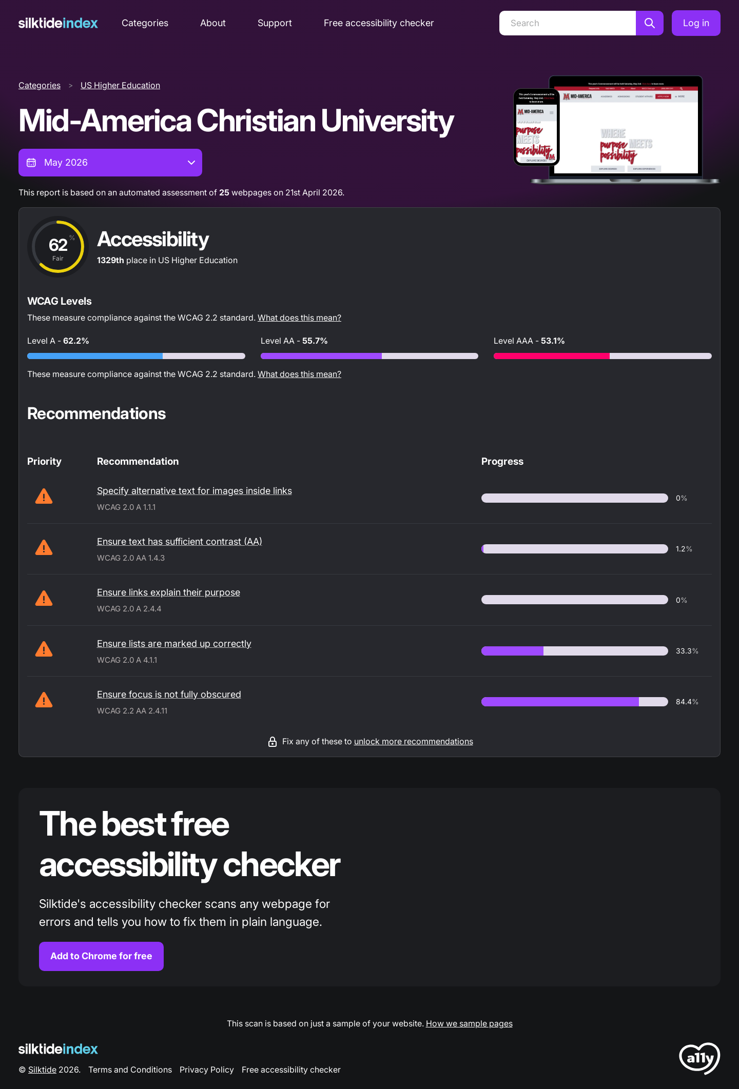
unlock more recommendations (413, 741)
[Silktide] (58, 22)
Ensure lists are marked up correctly (174, 643)
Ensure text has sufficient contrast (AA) (179, 541)
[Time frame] (110, 162)
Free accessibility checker (379, 22)
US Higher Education (120, 85)
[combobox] (110, 162)
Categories (145, 22)
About (213, 22)
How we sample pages (469, 1023)
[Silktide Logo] (58, 1048)
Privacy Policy (207, 1069)
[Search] (567, 23)
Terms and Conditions (130, 1069)
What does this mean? (299, 317)
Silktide (42, 1069)
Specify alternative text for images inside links (194, 490)
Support (275, 22)
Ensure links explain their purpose (168, 592)
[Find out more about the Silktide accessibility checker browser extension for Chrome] (369, 887)
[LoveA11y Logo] (700, 1060)
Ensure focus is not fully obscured (169, 694)
